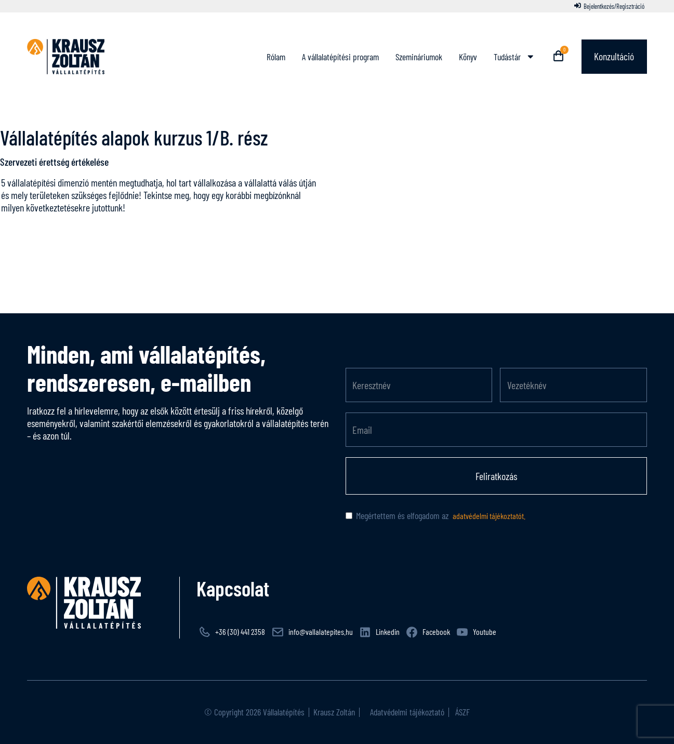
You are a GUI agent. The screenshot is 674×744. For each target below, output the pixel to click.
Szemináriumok (418, 56)
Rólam (275, 56)
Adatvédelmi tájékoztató (406, 712)
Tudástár (514, 56)
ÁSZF (461, 712)
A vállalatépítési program (339, 56)
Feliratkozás (496, 476)
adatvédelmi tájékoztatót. (488, 516)
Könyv (467, 56)
